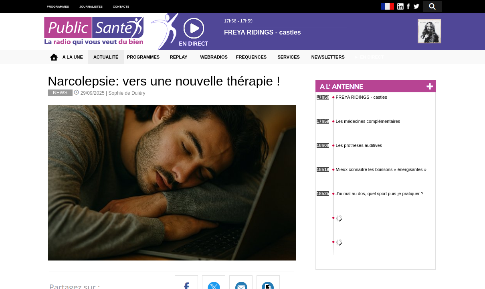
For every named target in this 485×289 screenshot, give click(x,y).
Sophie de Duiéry (127, 93)
